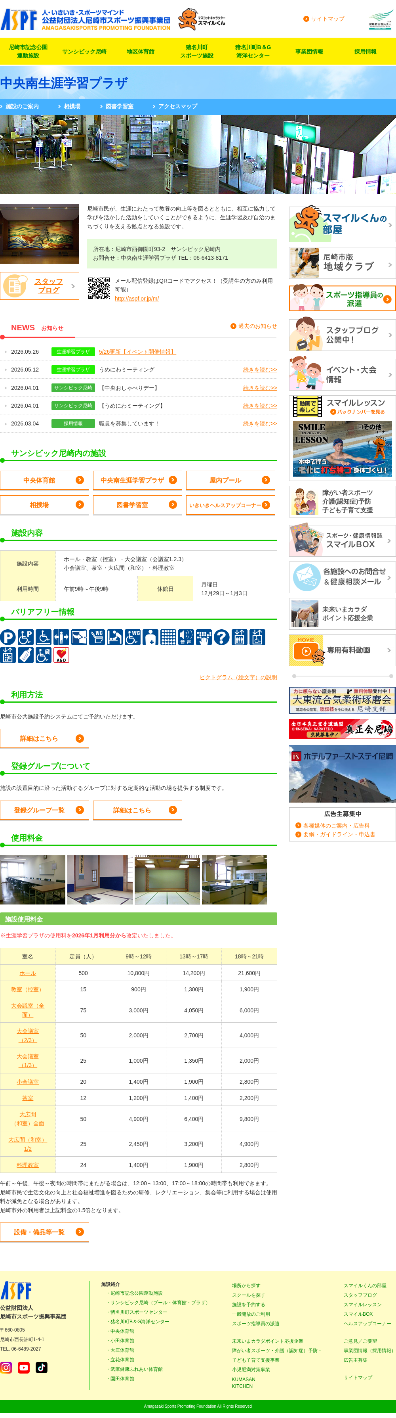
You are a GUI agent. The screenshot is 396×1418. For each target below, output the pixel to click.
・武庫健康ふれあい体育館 (134, 1369)
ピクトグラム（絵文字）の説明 (238, 677)
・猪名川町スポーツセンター (137, 1312)
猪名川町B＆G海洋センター (253, 51)
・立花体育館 (120, 1359)
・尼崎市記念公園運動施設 (134, 1293)
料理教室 (28, 1165)
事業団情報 (309, 51)
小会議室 (28, 1082)
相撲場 (72, 106)
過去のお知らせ (257, 326)
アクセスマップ (177, 106)
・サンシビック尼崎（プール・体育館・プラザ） (158, 1302)
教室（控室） (27, 989)
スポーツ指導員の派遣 (256, 1323)
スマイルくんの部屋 (365, 1285)
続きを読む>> (260, 369)
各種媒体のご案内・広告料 (336, 825)
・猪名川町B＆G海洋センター (137, 1321)
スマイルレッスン (363, 1304)
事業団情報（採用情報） (370, 1350)
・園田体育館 (120, 1379)
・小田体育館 (120, 1340)
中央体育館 (39, 480)
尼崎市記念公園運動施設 (28, 51)
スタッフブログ (48, 286)
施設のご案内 (22, 106)
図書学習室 (119, 106)
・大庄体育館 (120, 1350)
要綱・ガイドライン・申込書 (339, 834)
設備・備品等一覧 (39, 1232)
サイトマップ (328, 18)
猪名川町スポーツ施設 (196, 51)
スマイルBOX (358, 1314)
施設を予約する (248, 1304)
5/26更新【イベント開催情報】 (137, 352)
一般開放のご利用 (251, 1314)
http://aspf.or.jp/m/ (137, 298)
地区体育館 (140, 51)
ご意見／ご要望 (360, 1341)
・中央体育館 (120, 1331)
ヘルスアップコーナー (367, 1323)
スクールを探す (248, 1295)
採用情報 (365, 51)
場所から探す (246, 1285)
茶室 (27, 1098)
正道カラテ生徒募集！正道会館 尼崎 (342, 729)
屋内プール (225, 480)
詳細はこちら (39, 738)
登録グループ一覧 (39, 810)
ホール (27, 973)
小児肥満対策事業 (251, 1369)
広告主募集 (355, 1360)
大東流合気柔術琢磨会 (342, 700)
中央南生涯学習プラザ (132, 480)
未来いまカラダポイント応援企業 (267, 1341)
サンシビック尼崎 (84, 51)
